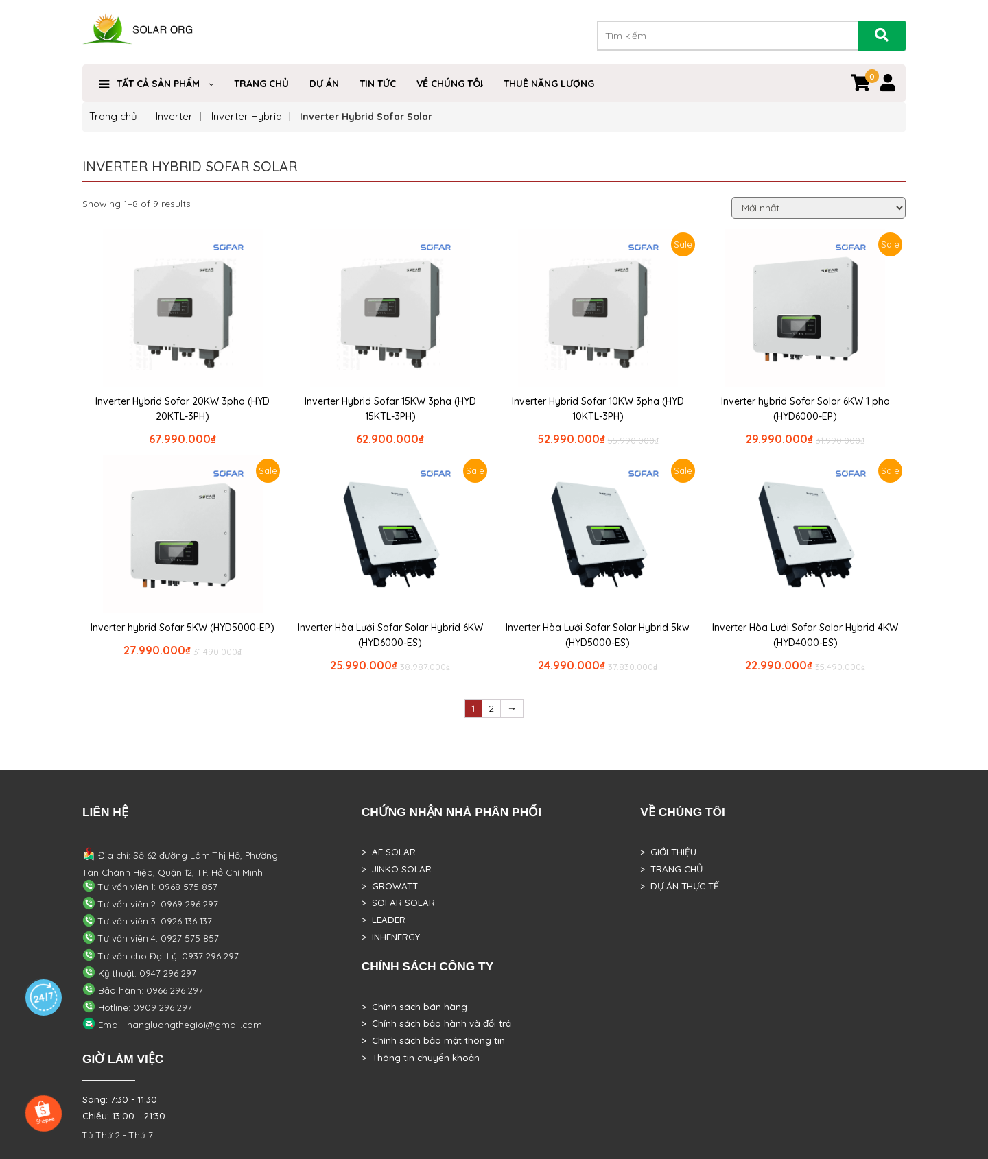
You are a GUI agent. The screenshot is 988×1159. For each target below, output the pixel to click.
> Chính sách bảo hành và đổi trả (436, 1023)
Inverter (174, 116)
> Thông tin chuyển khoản (421, 1057)
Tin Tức (378, 83)
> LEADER (383, 919)
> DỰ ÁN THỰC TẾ (679, 886)
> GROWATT (390, 886)
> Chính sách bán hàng (414, 1006)
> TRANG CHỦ (671, 868)
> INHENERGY (391, 936)
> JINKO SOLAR (397, 868)
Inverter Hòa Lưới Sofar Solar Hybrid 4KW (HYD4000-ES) (805, 635)
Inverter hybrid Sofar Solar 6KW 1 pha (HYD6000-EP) (805, 408)
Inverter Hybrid (246, 116)
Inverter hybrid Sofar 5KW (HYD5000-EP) (182, 627)
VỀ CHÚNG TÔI (449, 83)
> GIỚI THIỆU (668, 851)
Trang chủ (113, 116)
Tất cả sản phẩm (158, 83)
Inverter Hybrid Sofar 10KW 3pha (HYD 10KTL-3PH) (598, 408)
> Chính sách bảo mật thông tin (433, 1040)
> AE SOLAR (389, 851)
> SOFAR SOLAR (398, 902)
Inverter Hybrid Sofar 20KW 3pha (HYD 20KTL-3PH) (182, 408)
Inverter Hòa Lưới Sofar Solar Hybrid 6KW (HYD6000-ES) (390, 635)
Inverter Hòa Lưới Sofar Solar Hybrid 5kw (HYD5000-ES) (598, 635)
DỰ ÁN (324, 83)
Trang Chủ (261, 83)
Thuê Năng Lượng (549, 83)
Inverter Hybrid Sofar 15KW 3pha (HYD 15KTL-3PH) (390, 408)
